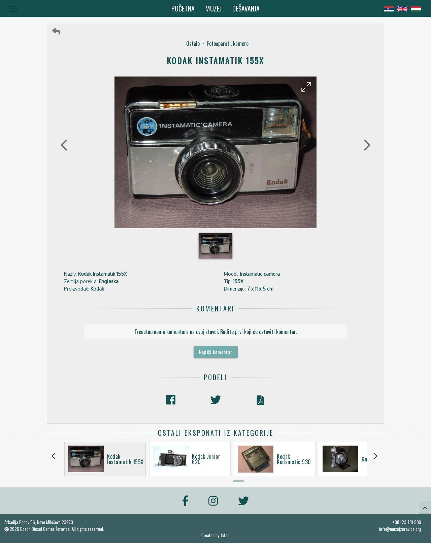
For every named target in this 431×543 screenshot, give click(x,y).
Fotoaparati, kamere (227, 43)
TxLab (225, 535)
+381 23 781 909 (406, 522)
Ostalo (193, 43)
